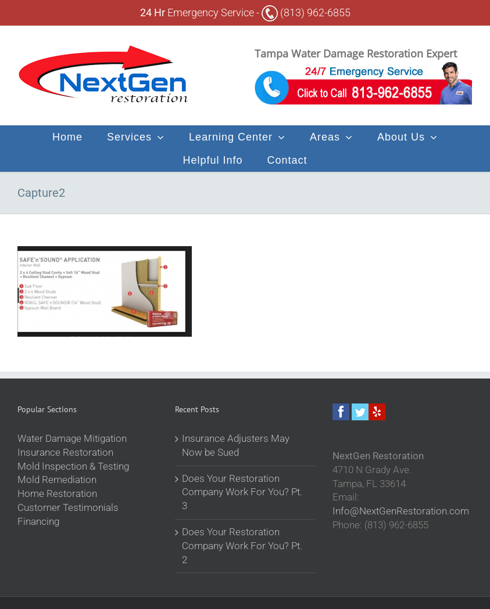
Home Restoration (57, 493)
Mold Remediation (56, 479)
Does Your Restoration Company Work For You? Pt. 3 (242, 492)
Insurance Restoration (65, 452)
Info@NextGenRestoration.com (400, 511)
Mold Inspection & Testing (73, 466)
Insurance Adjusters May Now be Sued (235, 445)
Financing (38, 521)
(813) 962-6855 (306, 12)
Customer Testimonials (68, 507)
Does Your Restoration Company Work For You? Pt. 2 (242, 545)
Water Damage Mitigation (72, 438)
